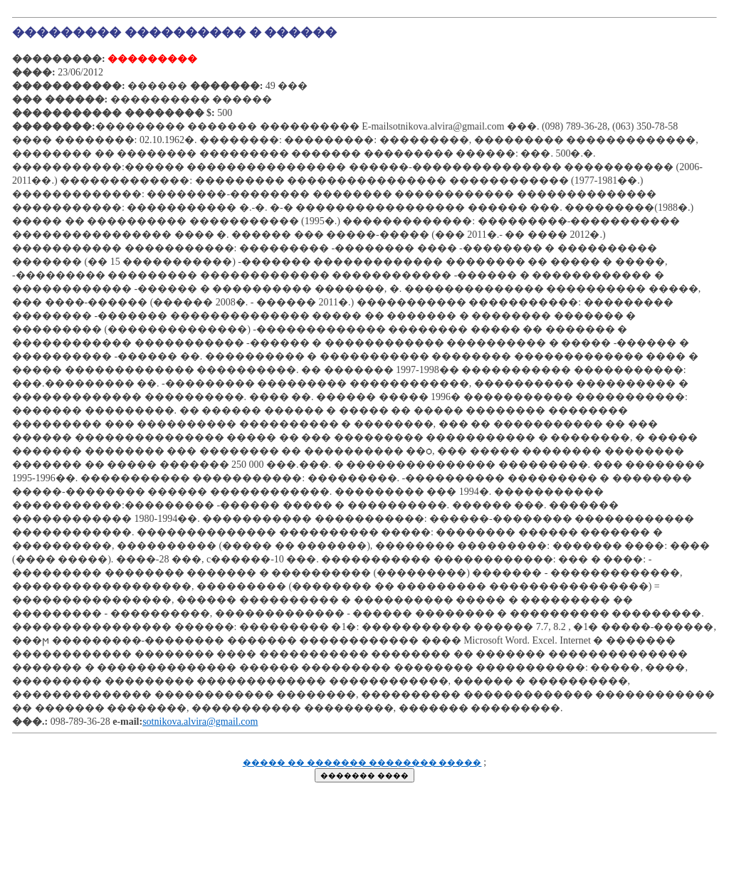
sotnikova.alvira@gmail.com (200, 721)
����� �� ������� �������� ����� (362, 762)
